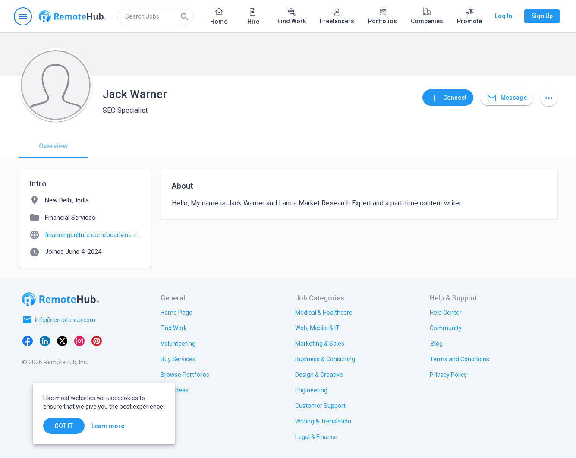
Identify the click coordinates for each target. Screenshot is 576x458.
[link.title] (176, 312)
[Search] (184, 16)
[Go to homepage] (72, 16)
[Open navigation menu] (23, 16)
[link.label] (446, 312)
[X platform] (62, 340)
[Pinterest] (96, 340)
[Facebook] (27, 340)
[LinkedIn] (45, 340)
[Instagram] (79, 340)
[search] (155, 16)
